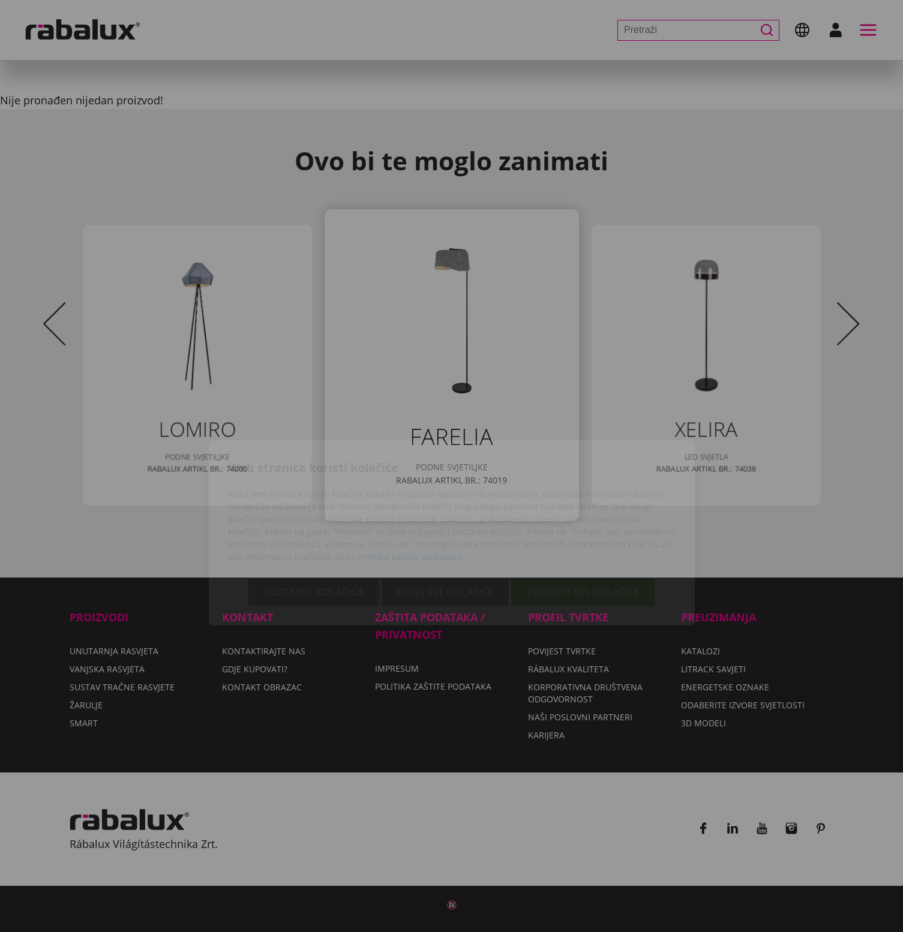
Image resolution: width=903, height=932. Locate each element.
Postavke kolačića (314, 525)
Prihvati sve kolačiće (583, 525)
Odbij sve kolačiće (445, 525)
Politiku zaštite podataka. (410, 490)
